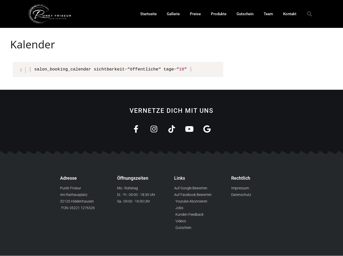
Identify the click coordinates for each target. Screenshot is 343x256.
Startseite (148, 14)
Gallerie (173, 14)
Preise (195, 14)
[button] (309, 14)
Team (268, 14)
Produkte (218, 14)
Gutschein (245, 14)
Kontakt (289, 14)
